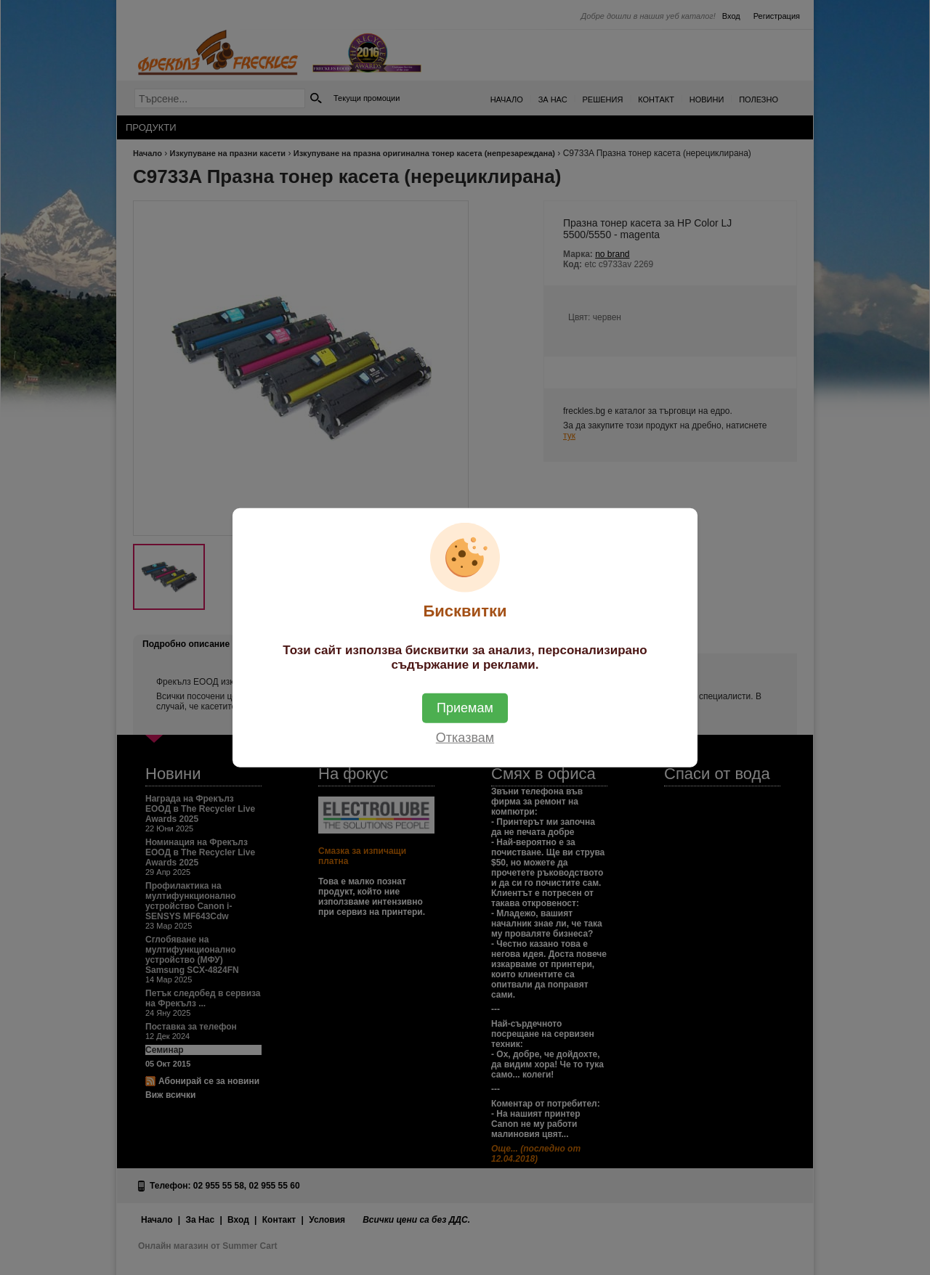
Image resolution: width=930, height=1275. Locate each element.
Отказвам (465, 737)
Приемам (465, 707)
